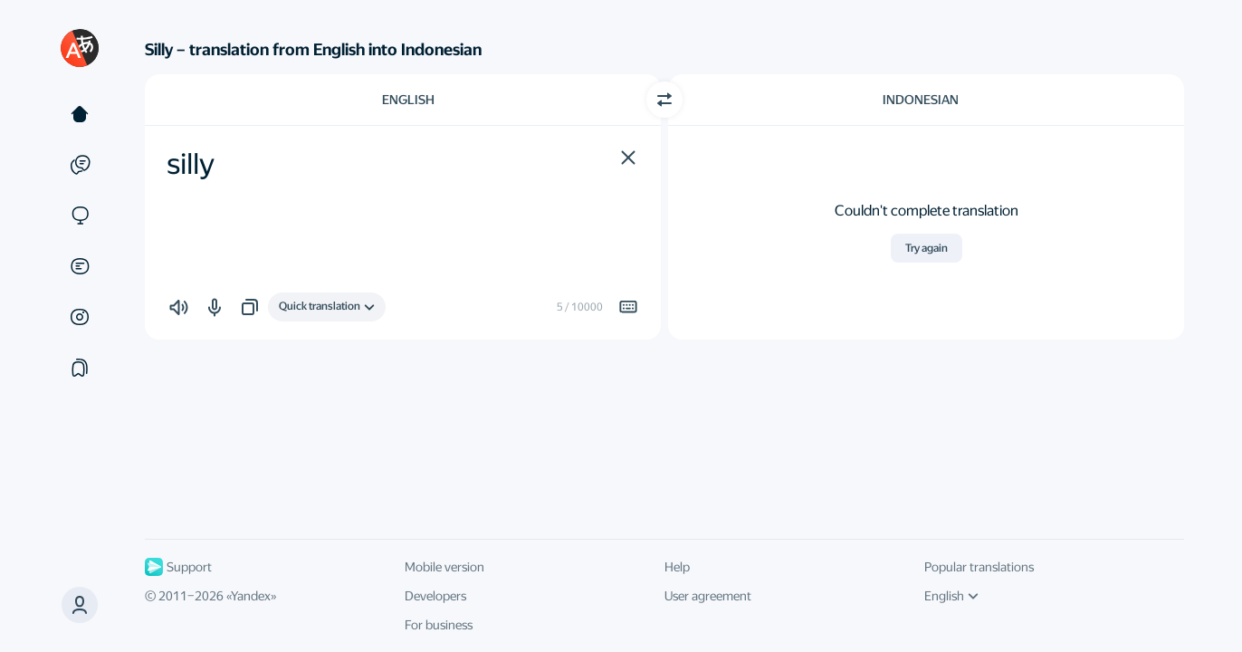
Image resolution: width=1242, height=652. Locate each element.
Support (178, 567)
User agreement (707, 596)
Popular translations (979, 567)
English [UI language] (951, 596)
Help (677, 567)
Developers (435, 596)
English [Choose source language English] (408, 99)
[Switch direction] (664, 100)
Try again (926, 248)
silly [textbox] (191, 164)
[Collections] (80, 368)
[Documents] (80, 266)
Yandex (251, 596)
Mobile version (444, 567)
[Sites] (80, 215)
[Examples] (80, 165)
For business (439, 625)
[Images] (80, 317)
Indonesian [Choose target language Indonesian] (921, 99)
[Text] (80, 114)
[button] (80, 605)
